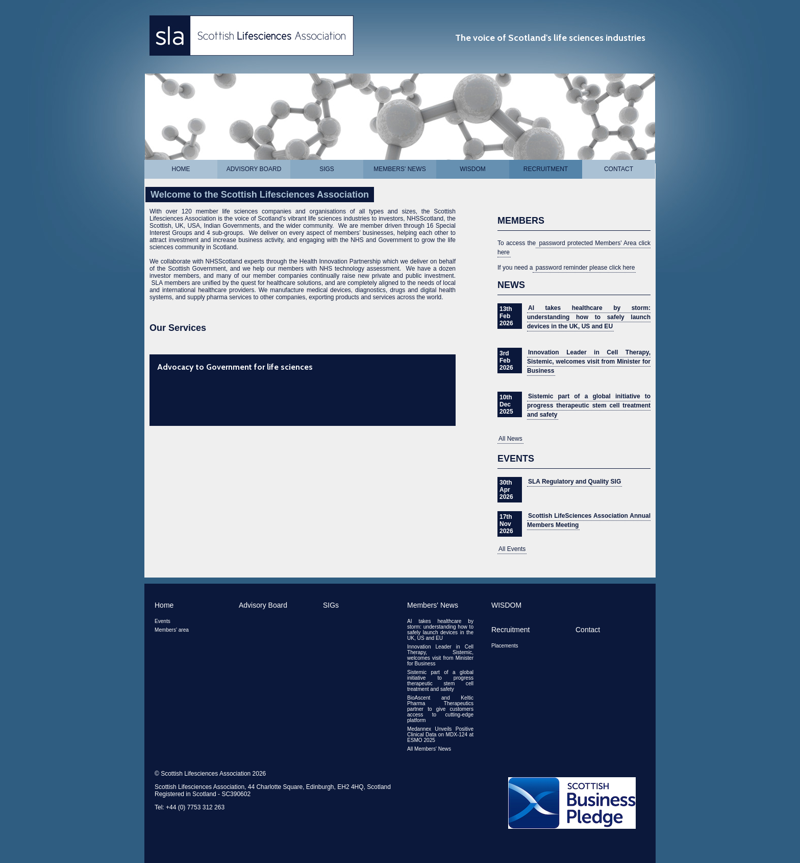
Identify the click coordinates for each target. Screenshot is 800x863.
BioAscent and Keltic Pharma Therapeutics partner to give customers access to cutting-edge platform (440, 709)
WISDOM (473, 169)
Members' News (399, 169)
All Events (512, 549)
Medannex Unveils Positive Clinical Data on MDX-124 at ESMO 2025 (440, 734)
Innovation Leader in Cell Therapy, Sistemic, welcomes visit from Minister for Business (589, 361)
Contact (618, 169)
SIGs (326, 169)
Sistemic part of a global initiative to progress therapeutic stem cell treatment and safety (589, 405)
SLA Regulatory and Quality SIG (574, 481)
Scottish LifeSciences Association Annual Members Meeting (589, 520)
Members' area (172, 630)
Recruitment (545, 169)
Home (181, 169)
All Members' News (429, 749)
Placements (504, 646)
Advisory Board (254, 169)
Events (162, 621)
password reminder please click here (584, 267)
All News (510, 438)
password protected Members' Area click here (574, 247)
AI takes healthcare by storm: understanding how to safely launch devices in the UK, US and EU (589, 317)
